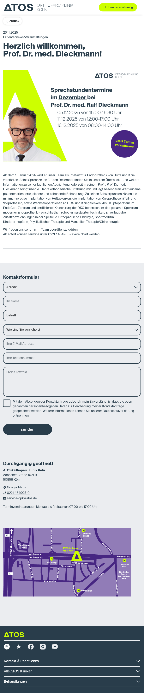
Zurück (12, 21)
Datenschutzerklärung (118, 411)
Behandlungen (72, 682)
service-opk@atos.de (22, 498)
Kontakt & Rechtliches (72, 661)
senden (27, 429)
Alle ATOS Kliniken (72, 671)
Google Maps (16, 487)
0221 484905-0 (18, 493)
